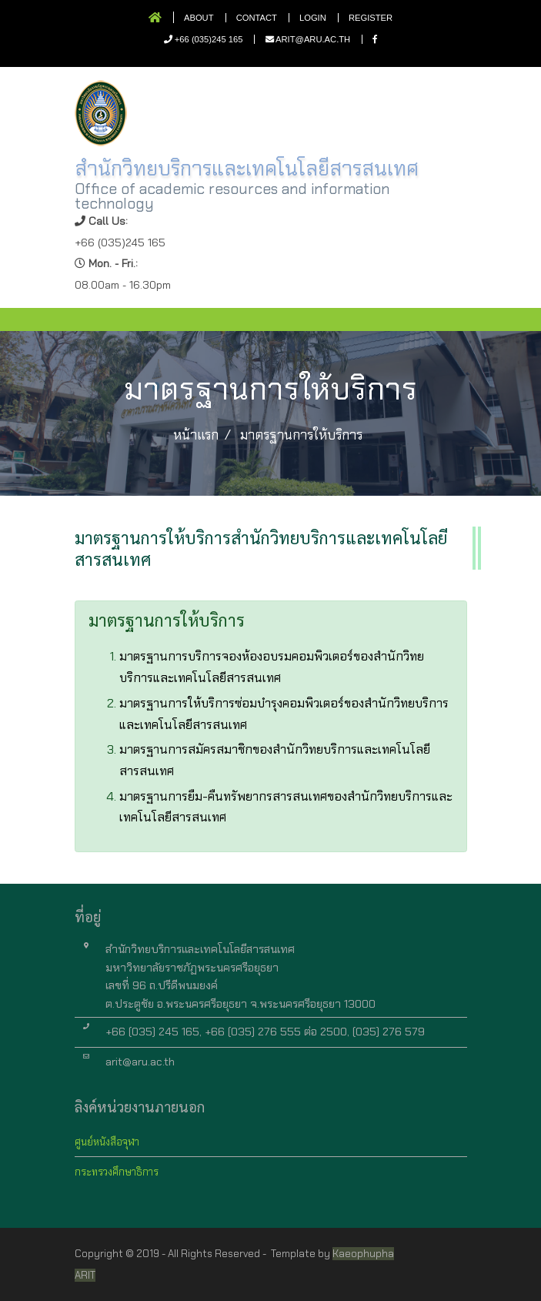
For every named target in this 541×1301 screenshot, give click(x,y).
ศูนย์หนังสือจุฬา (107, 1142)
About (199, 17)
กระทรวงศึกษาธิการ (117, 1172)
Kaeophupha (363, 1253)
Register (370, 17)
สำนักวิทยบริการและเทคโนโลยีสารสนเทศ (247, 169)
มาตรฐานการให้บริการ (301, 434)
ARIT (85, 1275)
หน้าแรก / (202, 434)
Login (312, 17)
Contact (256, 17)
